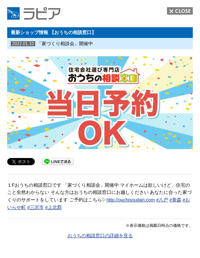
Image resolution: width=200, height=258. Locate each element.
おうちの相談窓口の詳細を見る (100, 235)
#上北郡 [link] (53, 207)
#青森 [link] (175, 199)
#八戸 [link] (162, 199)
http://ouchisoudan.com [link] (131, 199)
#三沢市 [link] (35, 207)
